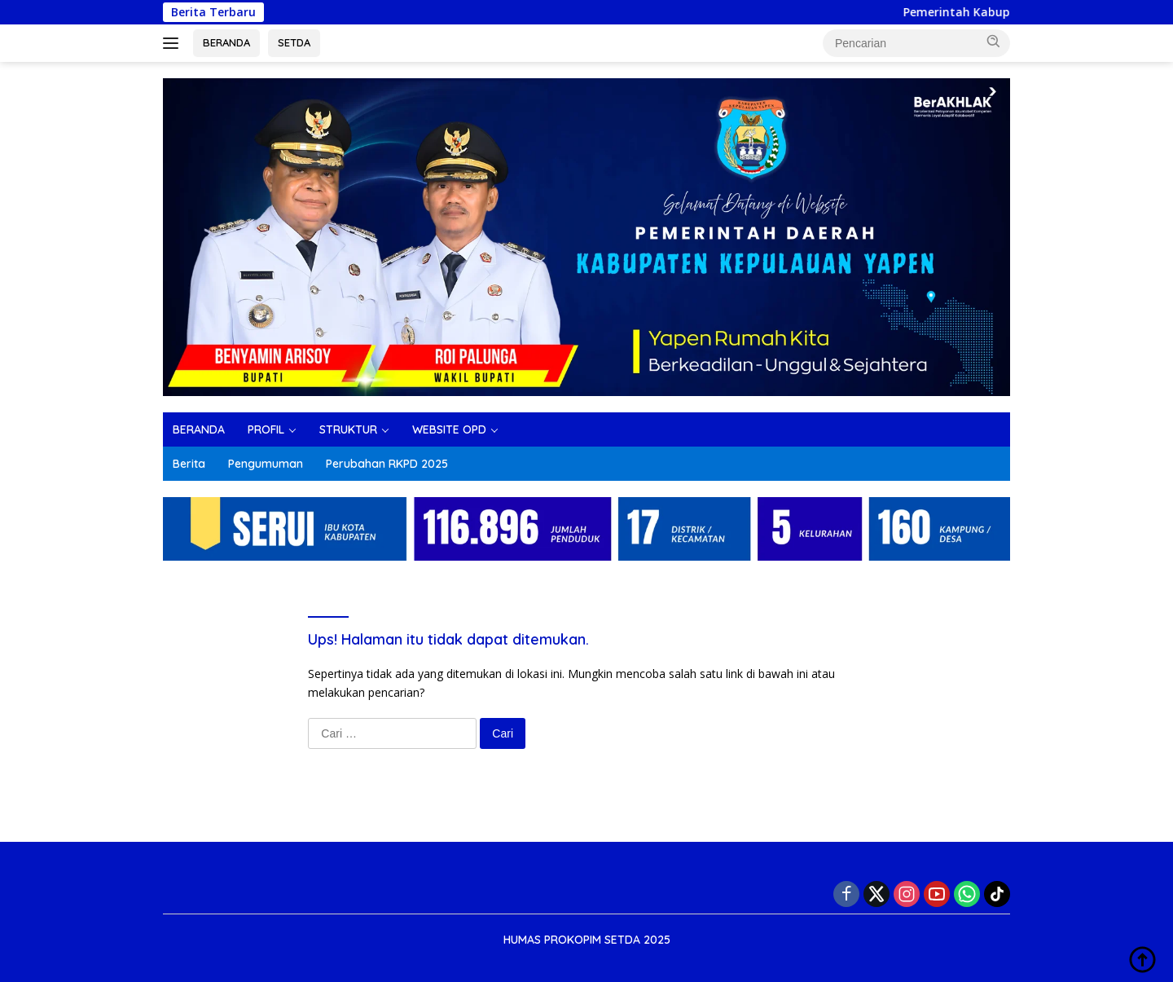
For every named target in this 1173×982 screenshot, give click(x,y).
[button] (994, 41)
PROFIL (266, 429)
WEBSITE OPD (449, 429)
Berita (189, 463)
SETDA (294, 42)
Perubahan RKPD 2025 (387, 463)
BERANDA (226, 42)
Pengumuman (265, 463)
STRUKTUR (348, 429)
